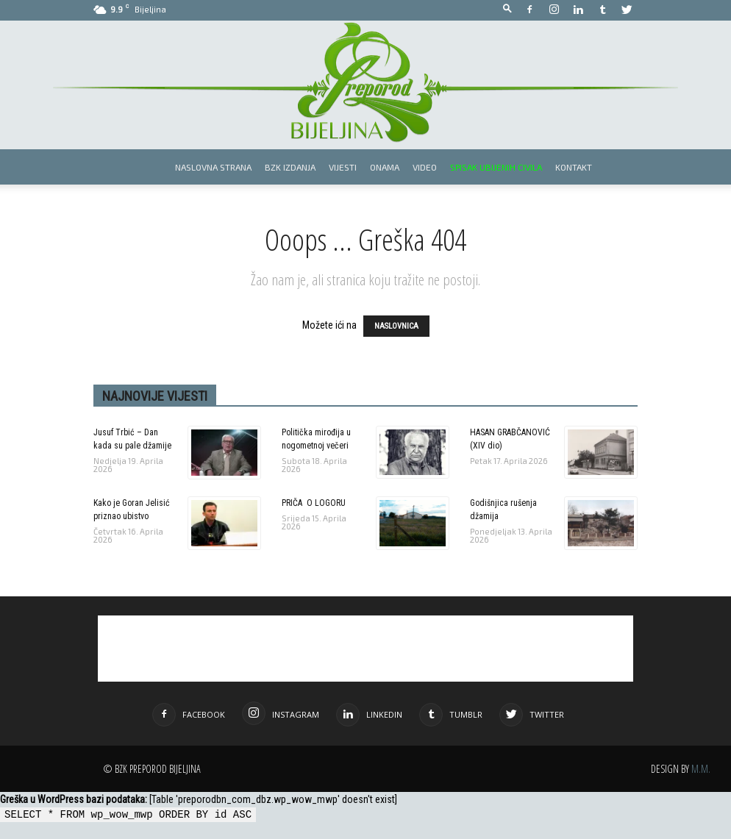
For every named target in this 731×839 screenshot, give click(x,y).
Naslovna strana (213, 167)
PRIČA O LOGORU (314, 503)
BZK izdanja (290, 167)
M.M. (700, 769)
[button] (507, 9)
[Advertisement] (365, 648)
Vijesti (343, 167)
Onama (384, 167)
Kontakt (573, 167)
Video (425, 167)
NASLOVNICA (396, 326)
